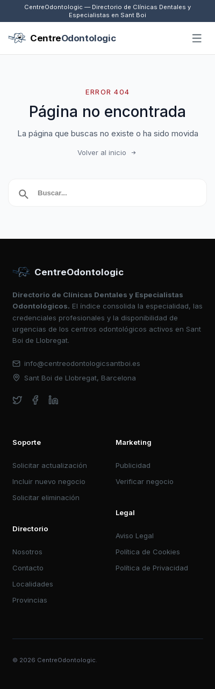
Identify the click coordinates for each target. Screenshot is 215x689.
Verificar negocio (145, 481)
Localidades (32, 584)
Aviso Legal (135, 535)
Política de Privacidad (152, 567)
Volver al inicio (107, 152)
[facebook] (35, 400)
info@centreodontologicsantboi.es (76, 363)
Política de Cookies (148, 551)
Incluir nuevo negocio (48, 481)
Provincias (29, 600)
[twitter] (17, 400)
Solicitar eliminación (46, 497)
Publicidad (133, 465)
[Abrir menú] (197, 38)
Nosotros (27, 551)
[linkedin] (53, 400)
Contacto (28, 567)
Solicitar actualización (49, 465)
